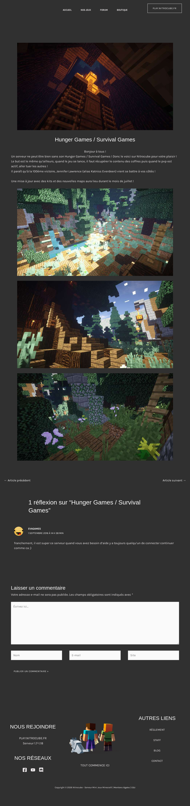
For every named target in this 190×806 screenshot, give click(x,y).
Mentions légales (121, 790)
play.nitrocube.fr (164, 8)
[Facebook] (24, 772)
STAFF (157, 742)
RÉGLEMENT (157, 732)
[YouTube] (33, 772)
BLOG (157, 753)
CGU (134, 790)
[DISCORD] (41, 772)
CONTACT (157, 763)
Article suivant (174, 480)
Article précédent (18, 480)
